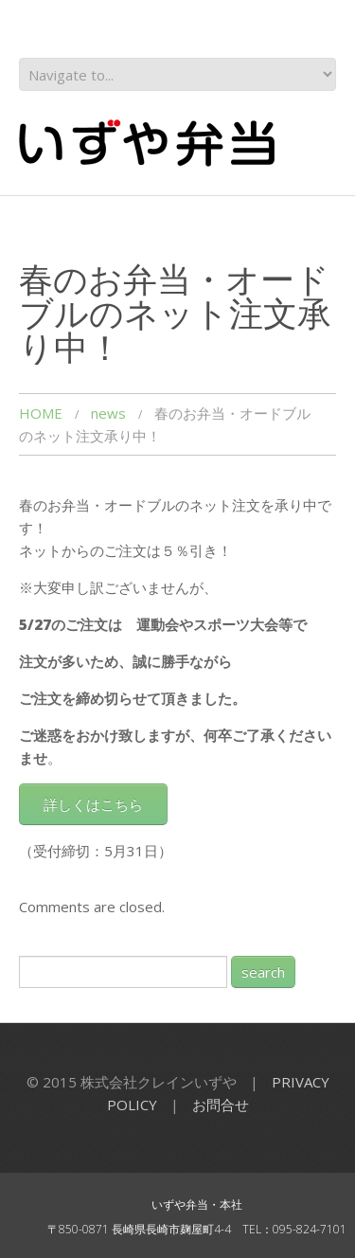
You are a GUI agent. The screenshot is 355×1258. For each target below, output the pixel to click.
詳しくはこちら (93, 804)
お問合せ (220, 1104)
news (108, 413)
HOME (40, 413)
